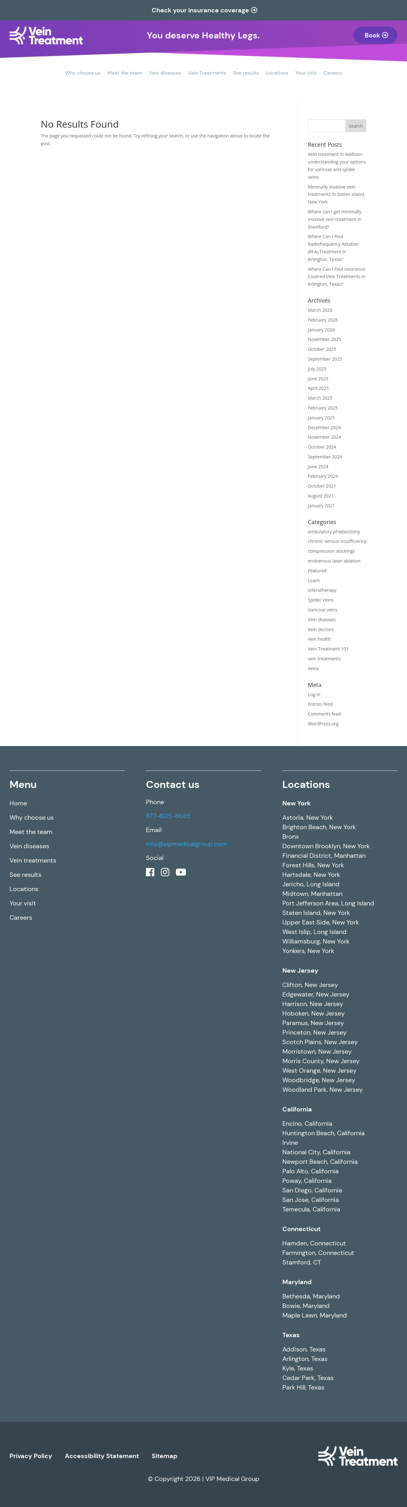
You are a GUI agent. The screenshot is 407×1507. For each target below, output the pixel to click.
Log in (314, 694)
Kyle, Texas (297, 1368)
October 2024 (322, 447)
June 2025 (318, 379)
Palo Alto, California (310, 1171)
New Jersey (300, 970)
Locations (277, 73)
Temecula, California (311, 1209)
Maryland (297, 1282)
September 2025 (325, 359)
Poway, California (307, 1181)
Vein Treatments (207, 73)
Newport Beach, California (320, 1161)
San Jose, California (310, 1200)
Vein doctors (321, 629)
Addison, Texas (304, 1349)
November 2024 (324, 437)
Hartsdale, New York (311, 874)
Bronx (290, 836)
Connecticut (301, 1229)
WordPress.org (323, 724)
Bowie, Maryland (306, 1306)
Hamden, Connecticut (314, 1243)
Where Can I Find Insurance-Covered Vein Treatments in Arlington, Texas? (337, 276)
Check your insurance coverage (200, 10)
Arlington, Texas (305, 1359)
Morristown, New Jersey (317, 1051)
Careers (332, 73)
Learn (314, 580)
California (297, 1109)
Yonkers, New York (308, 951)
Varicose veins (322, 610)
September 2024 (325, 457)
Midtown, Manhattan (312, 894)
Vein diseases (165, 73)
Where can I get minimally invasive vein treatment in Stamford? (334, 219)
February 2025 (323, 408)
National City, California (316, 1152)
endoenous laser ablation (334, 561)
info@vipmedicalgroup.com (186, 844)
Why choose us (82, 73)
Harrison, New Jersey (312, 1004)
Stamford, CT (301, 1262)
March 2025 (320, 398)
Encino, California (307, 1123)
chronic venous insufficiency (337, 541)
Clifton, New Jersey (310, 985)
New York (296, 803)
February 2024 (323, 476)
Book (372, 35)
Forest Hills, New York (313, 865)
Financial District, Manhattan (324, 855)
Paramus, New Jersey (313, 1023)
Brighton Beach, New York (319, 827)
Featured (317, 571)
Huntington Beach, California (323, 1133)
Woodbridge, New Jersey (318, 1080)
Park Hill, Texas (303, 1387)
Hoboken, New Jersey (313, 1013)
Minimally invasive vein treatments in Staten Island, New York (336, 194)
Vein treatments (33, 860)
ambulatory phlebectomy (334, 532)
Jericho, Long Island (311, 884)
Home (18, 803)
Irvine (290, 1142)
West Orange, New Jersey (319, 1070)
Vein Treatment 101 (328, 649)
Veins (313, 668)
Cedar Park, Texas (308, 1378)
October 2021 (322, 486)
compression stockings (331, 551)
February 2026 (323, 320)
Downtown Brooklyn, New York (326, 846)
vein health (319, 639)
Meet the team (124, 73)
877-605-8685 (168, 816)
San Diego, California (312, 1190)
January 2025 (321, 418)
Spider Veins (321, 600)
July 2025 (317, 369)
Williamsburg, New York (315, 941)
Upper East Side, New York (320, 922)
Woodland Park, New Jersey (322, 1089)
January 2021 (321, 506)
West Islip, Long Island (314, 932)
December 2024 (324, 427)
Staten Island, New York (316, 913)
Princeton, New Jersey (314, 1032)
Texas (291, 1335)
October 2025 (322, 349)
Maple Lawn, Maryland (314, 1315)
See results (246, 73)
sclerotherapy (322, 590)
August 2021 (321, 496)
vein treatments (324, 659)
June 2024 (318, 466)
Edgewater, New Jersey (315, 994)
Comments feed (324, 714)
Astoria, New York (307, 817)
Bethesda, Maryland (311, 1296)
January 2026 (321, 330)
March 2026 (320, 310)
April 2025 (318, 388)
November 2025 (324, 339)
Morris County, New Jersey (321, 1061)
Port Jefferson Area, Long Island (328, 903)
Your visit (305, 73)
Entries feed (320, 704)
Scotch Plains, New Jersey (320, 1042)
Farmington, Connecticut (318, 1253)
